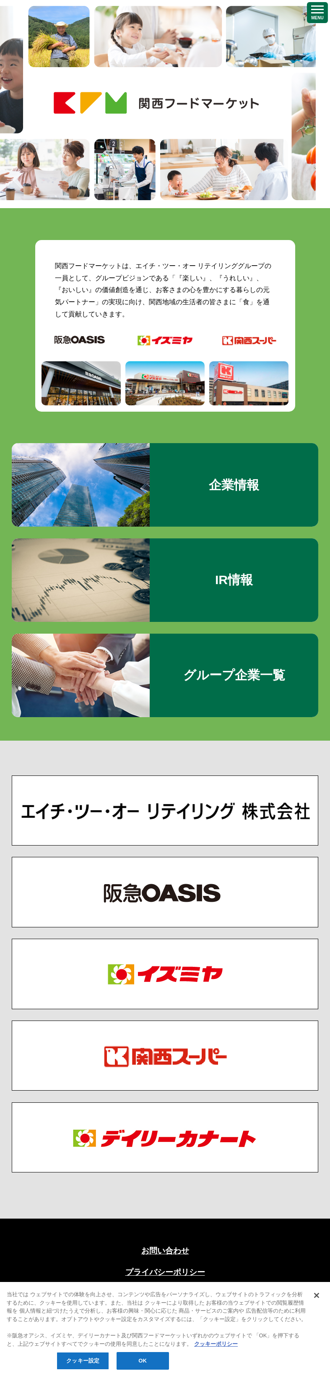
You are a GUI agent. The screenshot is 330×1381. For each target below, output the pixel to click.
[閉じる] (316, 1312)
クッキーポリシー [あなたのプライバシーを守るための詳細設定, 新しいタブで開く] (216, 1361)
